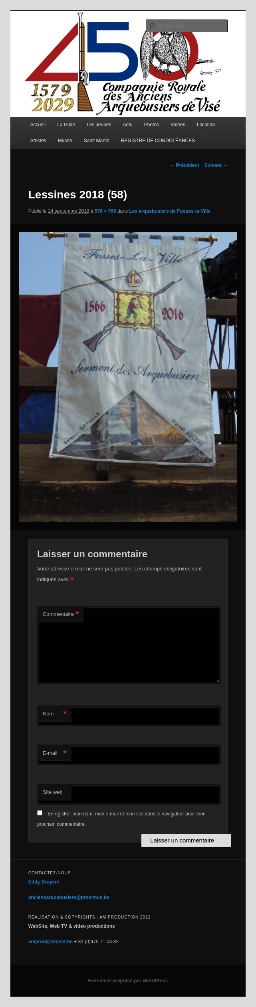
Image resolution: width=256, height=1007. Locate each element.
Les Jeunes (99, 124)
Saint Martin (96, 140)
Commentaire (61, 614)
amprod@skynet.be (50, 941)
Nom (55, 714)
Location (206, 124)
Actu (128, 124)
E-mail (55, 753)
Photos (151, 124)
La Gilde (66, 124)
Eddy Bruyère (44, 882)
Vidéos (178, 124)
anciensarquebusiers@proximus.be (68, 897)
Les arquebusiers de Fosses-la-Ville (169, 211)
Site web (53, 792)
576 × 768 (105, 211)
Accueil (38, 124)
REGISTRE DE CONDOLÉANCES (158, 140)
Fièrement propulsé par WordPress (128, 980)
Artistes (38, 140)
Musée (65, 140)
